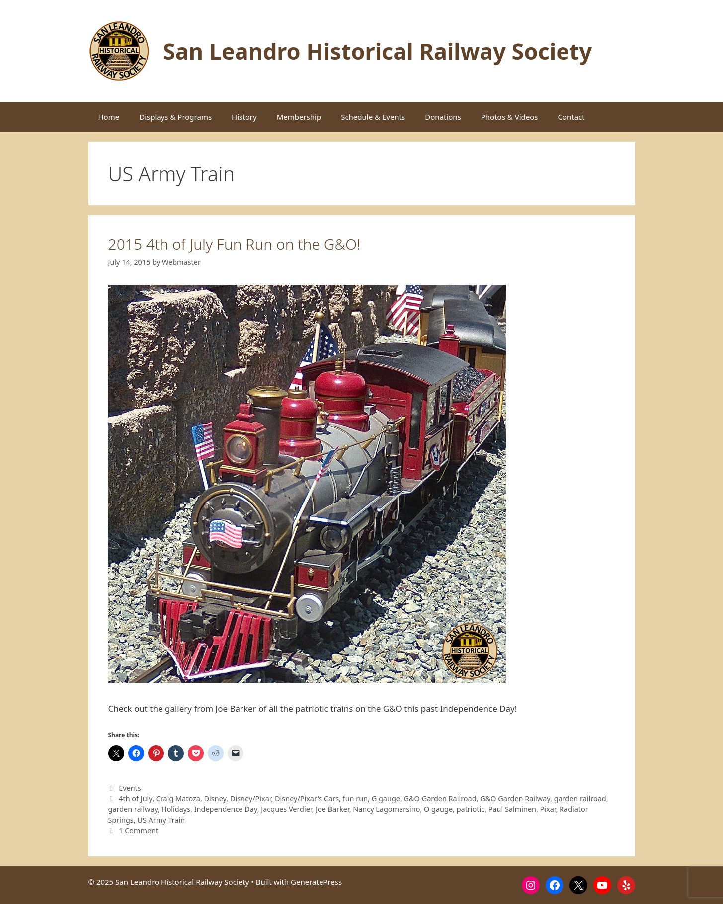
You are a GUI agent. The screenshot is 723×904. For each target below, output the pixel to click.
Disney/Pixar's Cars (307, 798)
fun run (355, 798)
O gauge (438, 809)
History (244, 117)
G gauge (386, 798)
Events (130, 788)
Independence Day (225, 809)
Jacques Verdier (286, 809)
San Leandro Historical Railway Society (377, 51)
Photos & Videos (509, 117)
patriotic (470, 809)
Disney (215, 798)
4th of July (135, 798)
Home (109, 117)
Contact (571, 117)
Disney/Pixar (250, 798)
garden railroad (580, 798)
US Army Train (161, 820)
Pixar (548, 809)
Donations (443, 117)
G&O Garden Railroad (440, 798)
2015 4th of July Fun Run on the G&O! (234, 244)
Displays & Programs (175, 117)
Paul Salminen (512, 809)
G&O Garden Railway (515, 798)
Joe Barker (332, 809)
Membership (299, 117)
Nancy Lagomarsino (386, 809)
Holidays (175, 809)
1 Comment (138, 830)
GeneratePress (316, 882)
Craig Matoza (178, 798)
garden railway (133, 809)
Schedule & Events (373, 117)
